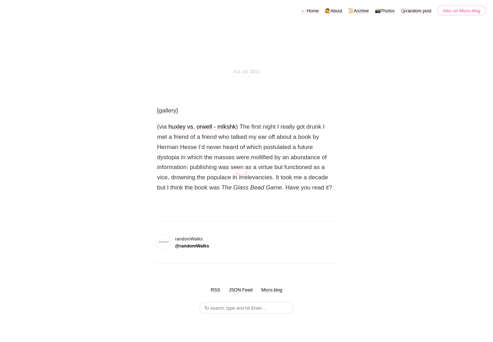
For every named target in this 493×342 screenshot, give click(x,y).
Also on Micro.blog (461, 10)
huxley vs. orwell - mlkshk (202, 126)
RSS (215, 289)
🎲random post (415, 10)
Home (310, 10)
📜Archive (358, 10)
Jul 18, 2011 (246, 71)
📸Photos (384, 10)
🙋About (333, 10)
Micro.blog (271, 289)
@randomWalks (192, 246)
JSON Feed (240, 289)
